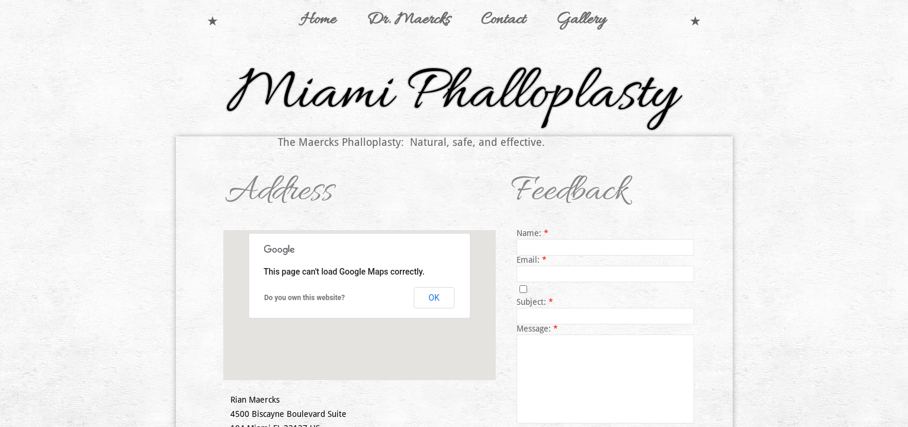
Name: (532, 233)
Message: (537, 328)
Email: (531, 260)
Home (318, 20)
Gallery (580, 20)
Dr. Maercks (408, 20)
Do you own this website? (304, 298)
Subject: (534, 302)
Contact (503, 20)
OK (434, 297)
